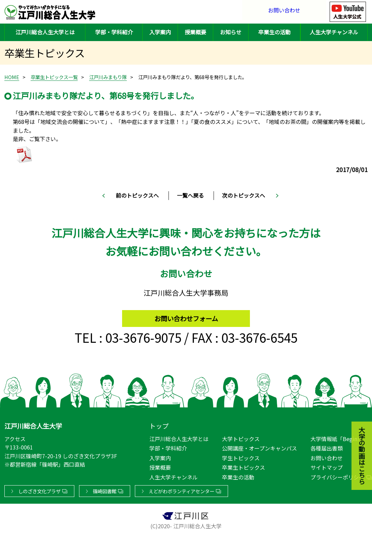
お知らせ (230, 32)
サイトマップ (326, 466)
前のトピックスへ (137, 195)
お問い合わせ (284, 11)
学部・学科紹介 (114, 32)
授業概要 (195, 32)
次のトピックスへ (243, 195)
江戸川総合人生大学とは (45, 32)
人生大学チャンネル (334, 32)
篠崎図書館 (104, 489)
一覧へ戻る (190, 195)
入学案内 (160, 32)
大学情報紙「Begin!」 (337, 437)
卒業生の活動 (274, 32)
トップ (159, 424)
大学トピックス (241, 437)
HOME (11, 76)
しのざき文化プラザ (39, 489)
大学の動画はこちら (357, 419)
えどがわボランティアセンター (181, 489)
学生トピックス (241, 457)
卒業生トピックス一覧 (54, 76)
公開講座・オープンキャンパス (259, 447)
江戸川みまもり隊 (108, 76)
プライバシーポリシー (337, 476)
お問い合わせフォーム (186, 315)
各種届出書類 (326, 447)
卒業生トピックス (243, 466)
